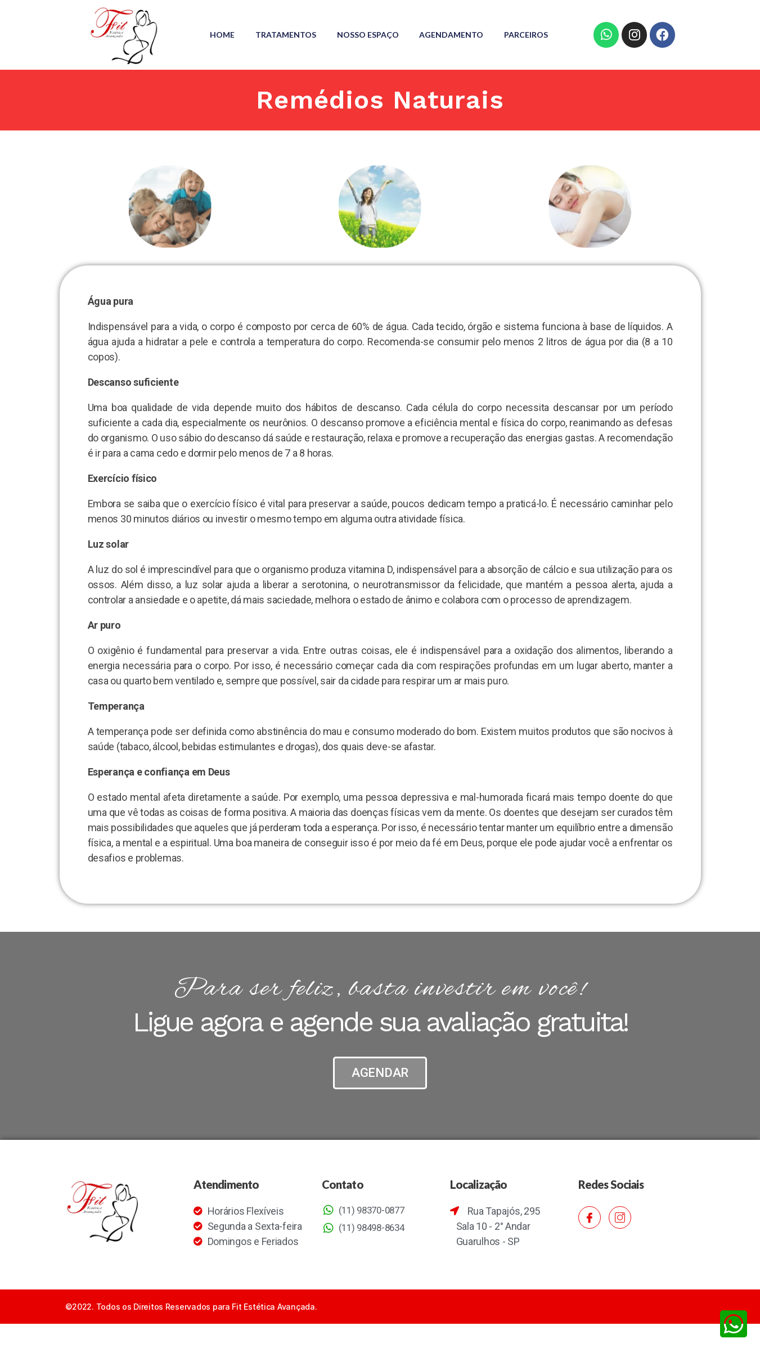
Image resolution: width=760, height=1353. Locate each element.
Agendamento (487, 26)
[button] (380, 1089)
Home (252, 26)
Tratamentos (317, 26)
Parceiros (379, 43)
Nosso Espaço (401, 26)
